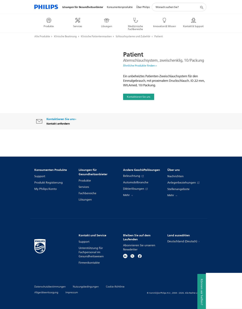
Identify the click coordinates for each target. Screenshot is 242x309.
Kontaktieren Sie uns (138, 97)
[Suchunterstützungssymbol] (201, 7)
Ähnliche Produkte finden (139, 65)
